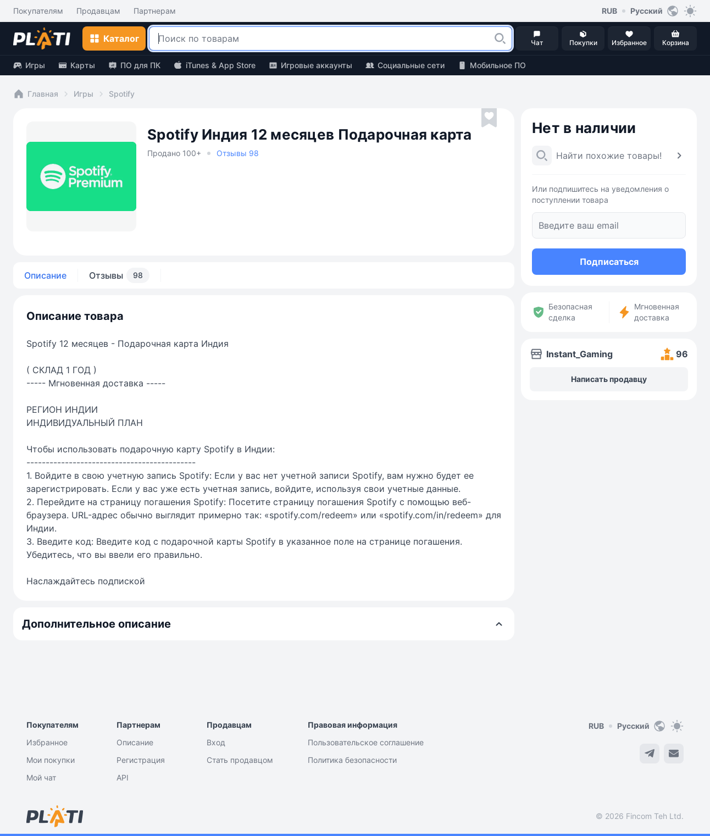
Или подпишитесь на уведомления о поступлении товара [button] (600, 194)
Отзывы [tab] (119, 275)
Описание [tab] (45, 275)
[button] (500, 38)
